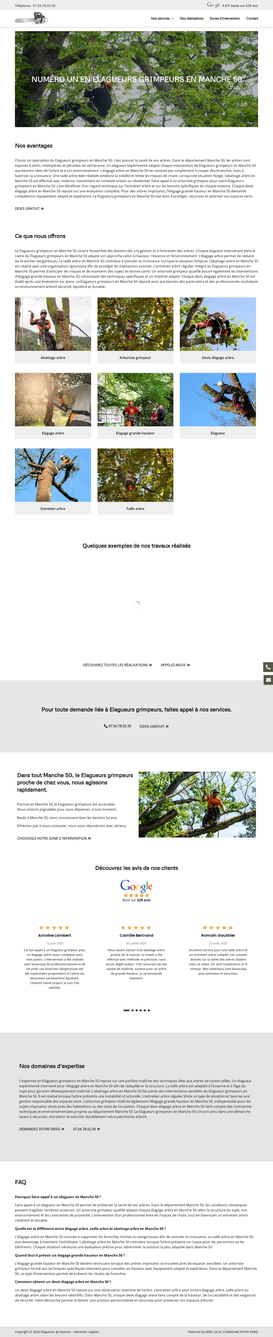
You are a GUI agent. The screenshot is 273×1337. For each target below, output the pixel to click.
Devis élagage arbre (218, 357)
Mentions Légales (86, 1332)
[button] (126, 1010)
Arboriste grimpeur (135, 357)
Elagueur (218, 433)
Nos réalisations (191, 18)
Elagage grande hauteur (135, 433)
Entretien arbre (53, 508)
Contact (252, 18)
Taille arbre (135, 508)
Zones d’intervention (225, 18)
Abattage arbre (53, 357)
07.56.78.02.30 (44, 5)
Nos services (162, 18)
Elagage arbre (53, 433)
